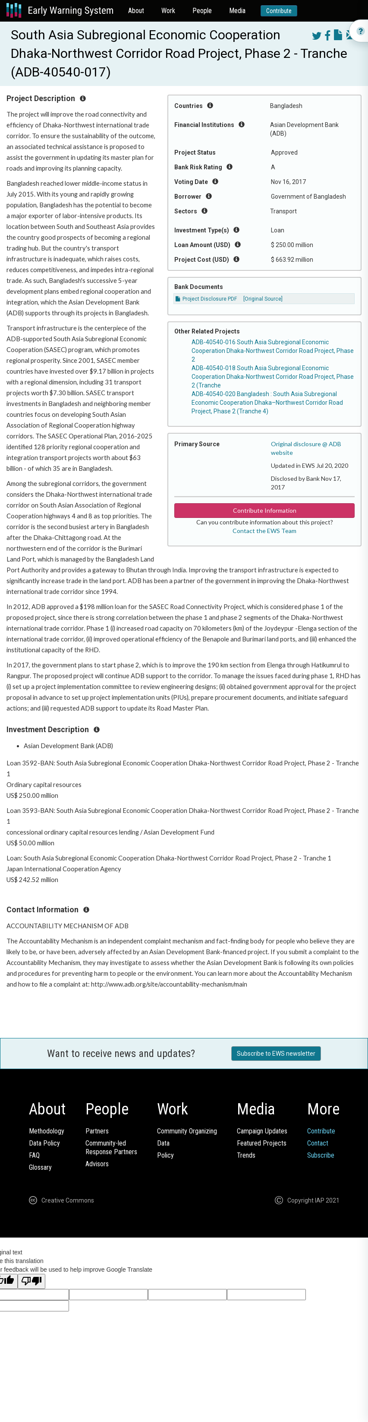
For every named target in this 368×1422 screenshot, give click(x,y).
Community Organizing (187, 1131)
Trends (246, 1155)
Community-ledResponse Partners (111, 1147)
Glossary (40, 1167)
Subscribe (320, 1155)
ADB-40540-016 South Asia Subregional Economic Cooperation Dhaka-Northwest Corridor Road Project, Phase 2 (273, 351)
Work (168, 10)
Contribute (279, 10)
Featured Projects (261, 1143)
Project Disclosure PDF (206, 299)
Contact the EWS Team (264, 530)
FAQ (34, 1155)
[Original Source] (263, 299)
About (136, 10)
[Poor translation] (31, 1281)
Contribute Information (264, 510)
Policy (165, 1155)
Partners (97, 1131)
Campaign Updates (262, 1131)
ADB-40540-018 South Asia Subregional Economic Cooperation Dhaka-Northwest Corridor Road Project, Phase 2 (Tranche (273, 377)
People (202, 10)
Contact (317, 1143)
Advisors (97, 1164)
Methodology (46, 1131)
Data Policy (44, 1143)
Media (237, 10)
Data (163, 1143)
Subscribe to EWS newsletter (276, 1053)
